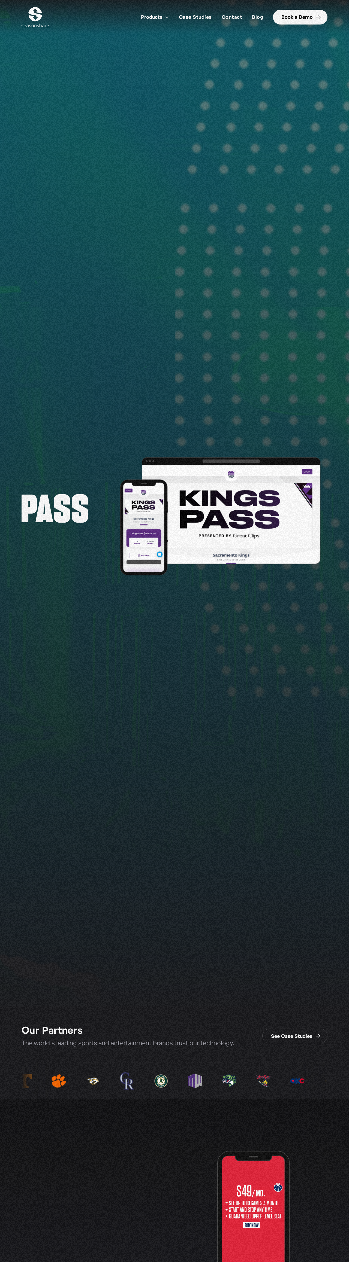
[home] (35, 17)
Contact (232, 17)
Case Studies (195, 17)
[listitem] (65, 1081)
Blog (257, 17)
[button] (155, 17)
